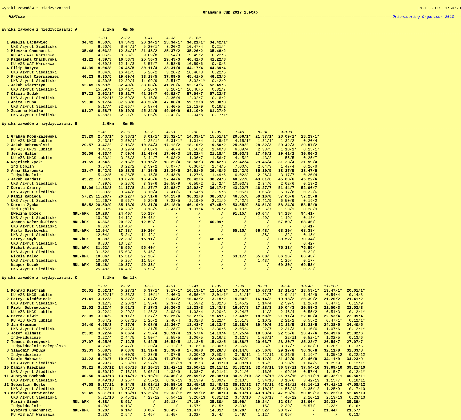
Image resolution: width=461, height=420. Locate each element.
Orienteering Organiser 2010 (423, 17)
